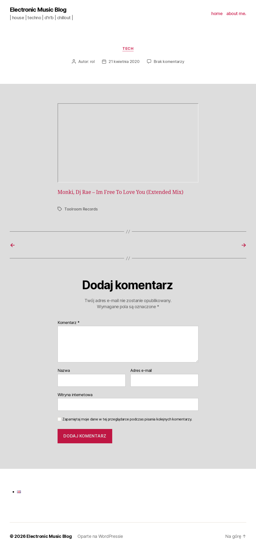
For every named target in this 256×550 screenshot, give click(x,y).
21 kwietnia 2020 (124, 61)
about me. (236, 13)
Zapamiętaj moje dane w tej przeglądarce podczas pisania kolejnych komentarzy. (127, 419)
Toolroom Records (81, 209)
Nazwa (64, 370)
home (216, 13)
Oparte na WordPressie (100, 536)
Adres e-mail (141, 370)
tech (127, 48)
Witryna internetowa (75, 394)
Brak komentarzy (169, 61)
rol (92, 61)
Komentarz (69, 323)
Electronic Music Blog (38, 10)
